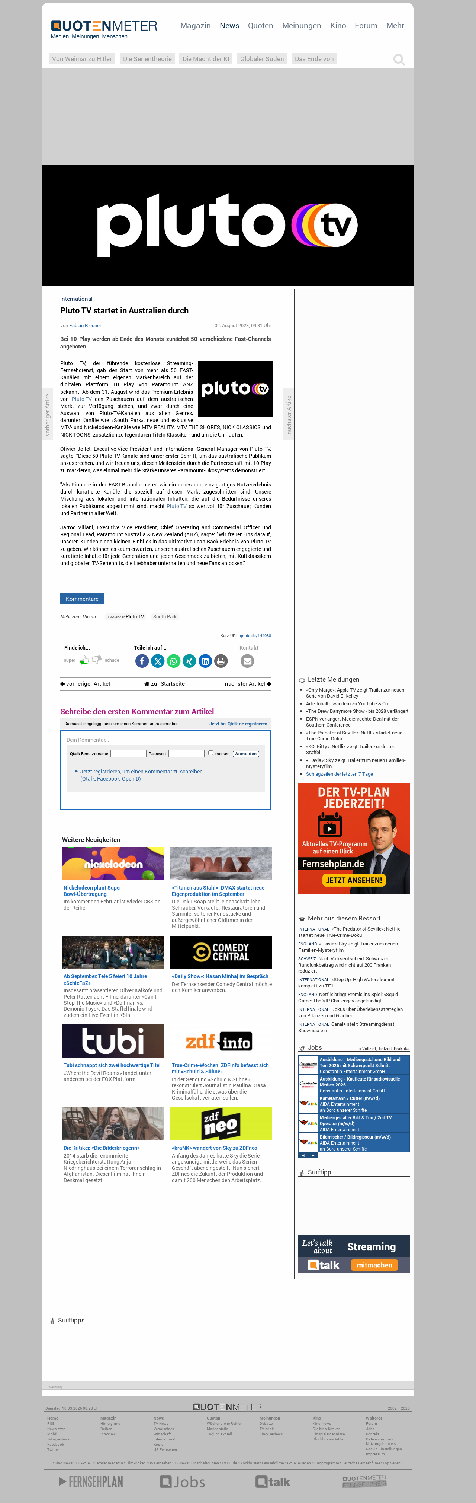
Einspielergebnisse (329, 1434)
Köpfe (158, 1444)
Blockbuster (249, 1463)
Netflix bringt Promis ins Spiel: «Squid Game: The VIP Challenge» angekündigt (348, 997)
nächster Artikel (248, 683)
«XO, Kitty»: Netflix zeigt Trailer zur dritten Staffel (350, 749)
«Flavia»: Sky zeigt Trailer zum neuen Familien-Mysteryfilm (356, 763)
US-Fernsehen (165, 1449)
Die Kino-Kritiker (326, 1428)
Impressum (375, 1454)
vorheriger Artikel (85, 683)
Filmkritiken (136, 1463)
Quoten (260, 25)
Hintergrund (110, 1423)
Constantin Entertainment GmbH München (350, 1065)
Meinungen (301, 25)
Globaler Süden (262, 58)
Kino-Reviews (271, 1434)
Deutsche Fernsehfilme (361, 1463)
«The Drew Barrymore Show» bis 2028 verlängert (357, 711)
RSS (50, 1423)
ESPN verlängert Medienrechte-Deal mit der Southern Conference (352, 721)
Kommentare (82, 598)
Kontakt (372, 1434)
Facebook (55, 1444)
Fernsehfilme (273, 1463)
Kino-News (322, 1423)
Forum (366, 25)
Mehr (395, 25)
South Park (165, 616)
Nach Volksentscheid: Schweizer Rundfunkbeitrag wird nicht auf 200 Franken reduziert (344, 964)
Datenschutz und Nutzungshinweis (381, 1441)
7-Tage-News (58, 1439)
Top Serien (392, 1463)
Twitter (53, 1449)
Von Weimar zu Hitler (82, 58)
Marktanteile (217, 1428)
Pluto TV (82, 399)
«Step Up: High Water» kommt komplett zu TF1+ (346, 982)
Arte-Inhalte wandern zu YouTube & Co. (347, 703)
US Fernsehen (159, 1463)
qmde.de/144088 (255, 635)
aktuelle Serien (298, 1463)
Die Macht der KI (206, 58)
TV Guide (229, 1463)
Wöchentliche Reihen (224, 1423)
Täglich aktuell (219, 1434)
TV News (181, 1463)
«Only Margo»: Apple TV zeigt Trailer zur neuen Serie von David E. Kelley (355, 692)
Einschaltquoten (205, 1463)
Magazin (195, 25)
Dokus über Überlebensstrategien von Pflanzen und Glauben (350, 1012)
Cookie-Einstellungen (384, 1448)
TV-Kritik (267, 1428)
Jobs (370, 1428)
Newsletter (56, 1428)
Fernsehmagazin (108, 1463)
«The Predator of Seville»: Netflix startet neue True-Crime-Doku (354, 735)
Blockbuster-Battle (328, 1439)
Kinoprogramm (326, 1463)
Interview (108, 1434)
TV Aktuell (83, 1463)
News (229, 25)
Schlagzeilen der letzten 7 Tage (339, 773)
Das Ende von (314, 58)
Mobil (52, 1434)
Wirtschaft (162, 1434)
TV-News (161, 1423)
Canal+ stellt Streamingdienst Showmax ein (346, 1027)
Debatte (266, 1423)
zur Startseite (164, 683)
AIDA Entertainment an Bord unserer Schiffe (339, 1103)
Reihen (106, 1428)
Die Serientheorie (147, 58)
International (165, 1439)
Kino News (64, 1463)
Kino (338, 25)
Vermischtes (164, 1428)
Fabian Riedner (85, 325)
